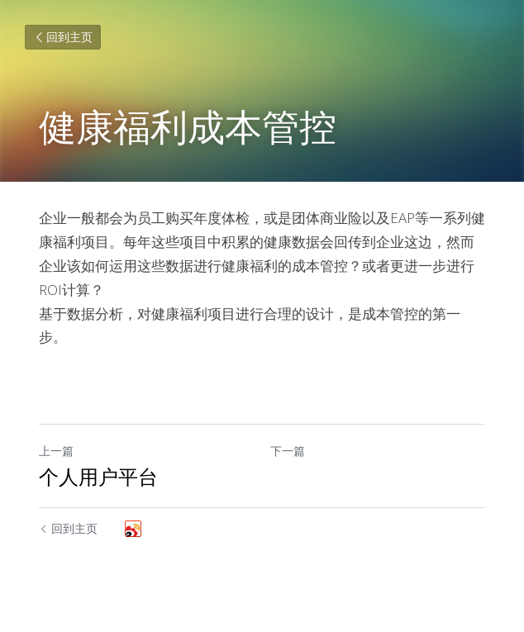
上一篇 (56, 451)
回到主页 (63, 37)
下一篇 (287, 451)
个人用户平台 (98, 476)
